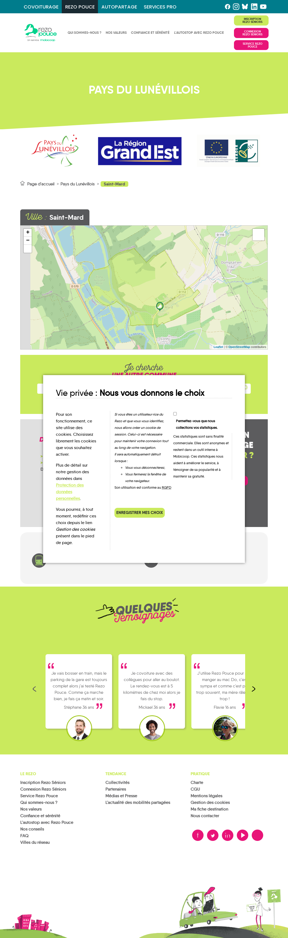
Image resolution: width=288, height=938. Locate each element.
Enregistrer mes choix (139, 512)
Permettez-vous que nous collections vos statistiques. (197, 424)
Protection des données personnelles (70, 492)
